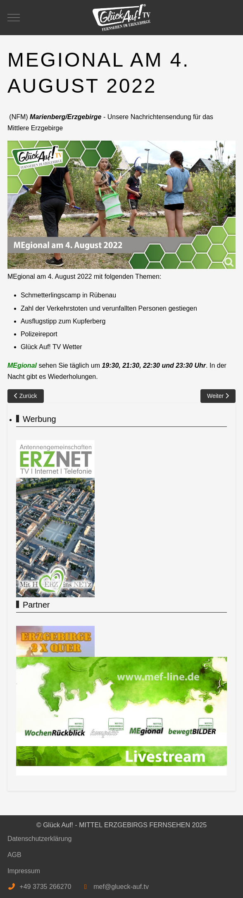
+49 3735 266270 (45, 886)
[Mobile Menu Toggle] (13, 17)
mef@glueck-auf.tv (121, 886)
